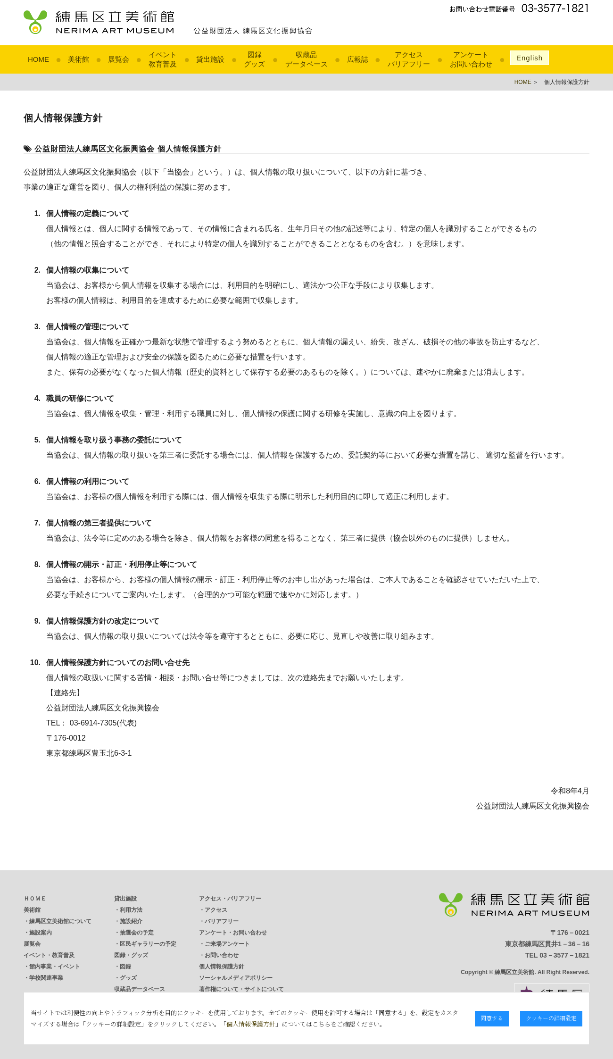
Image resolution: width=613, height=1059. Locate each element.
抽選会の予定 (137, 932)
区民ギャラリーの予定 (148, 944)
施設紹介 (131, 921)
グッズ (128, 978)
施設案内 (40, 932)
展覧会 (118, 59)
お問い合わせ (222, 955)
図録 (125, 966)
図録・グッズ (131, 955)
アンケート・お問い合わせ (233, 932)
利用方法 (131, 910)
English (529, 58)
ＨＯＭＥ (35, 898)
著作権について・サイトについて (241, 989)
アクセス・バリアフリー (230, 898)
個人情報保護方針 (221, 966)
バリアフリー (222, 921)
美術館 (78, 59)
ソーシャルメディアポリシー (236, 978)
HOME (38, 59)
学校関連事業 (46, 978)
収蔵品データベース (139, 989)
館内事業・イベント (54, 966)
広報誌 (357, 59)
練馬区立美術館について (60, 921)
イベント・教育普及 (49, 955)
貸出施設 (210, 59)
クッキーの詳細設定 (551, 1018)
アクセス (216, 910)
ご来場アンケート (227, 944)
